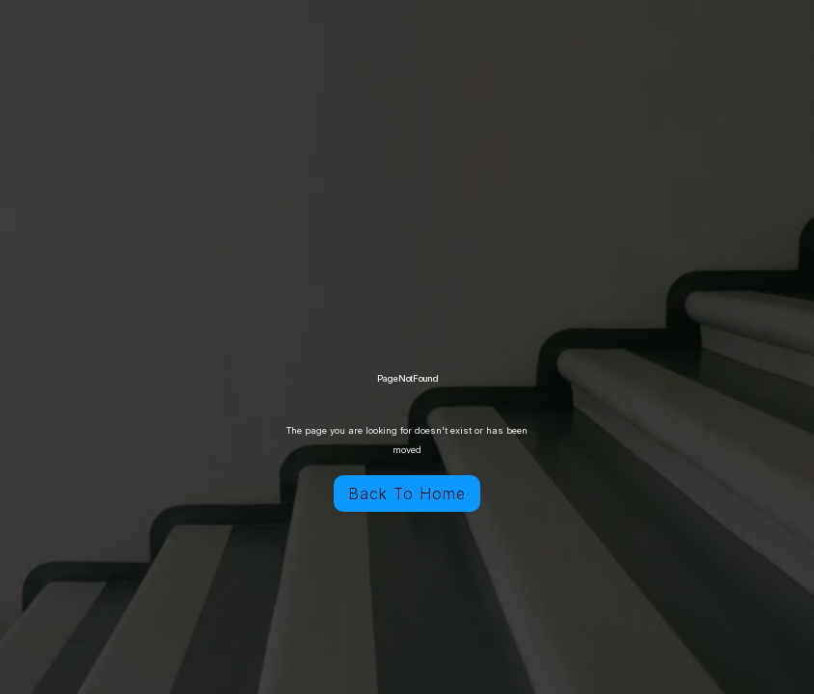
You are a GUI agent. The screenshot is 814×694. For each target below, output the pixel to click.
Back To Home (407, 493)
